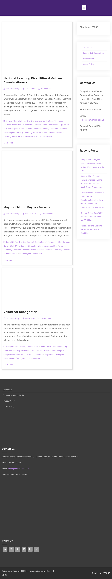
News (38, 125)
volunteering (34, 358)
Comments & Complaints (93, 53)
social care (47, 136)
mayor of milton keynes (54, 354)
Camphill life (19, 121)
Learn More (10, 143)
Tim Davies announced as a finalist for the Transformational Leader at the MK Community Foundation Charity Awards (92, 200)
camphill (54, 129)
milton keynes (49, 133)
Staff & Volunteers (50, 125)
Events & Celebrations (44, 121)
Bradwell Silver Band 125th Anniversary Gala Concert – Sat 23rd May (92, 216)
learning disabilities (33, 133)
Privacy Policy (88, 59)
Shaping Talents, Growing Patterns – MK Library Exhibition (91, 229)
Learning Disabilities (12, 125)
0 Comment (46, 89)
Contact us (87, 47)
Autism (9, 121)
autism (29, 129)
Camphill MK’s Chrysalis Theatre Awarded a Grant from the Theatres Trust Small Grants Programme (91, 181)
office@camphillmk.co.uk (92, 120)
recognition (22, 358)
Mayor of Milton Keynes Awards (27, 207)
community (57, 250)
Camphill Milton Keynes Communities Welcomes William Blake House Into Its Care (92, 165)
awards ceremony (41, 129)
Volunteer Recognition (20, 312)
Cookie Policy (88, 64)
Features (59, 121)
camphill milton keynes (33, 250)
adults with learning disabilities (44, 246)
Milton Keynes (28, 125)
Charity (30, 121)
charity (20, 133)
